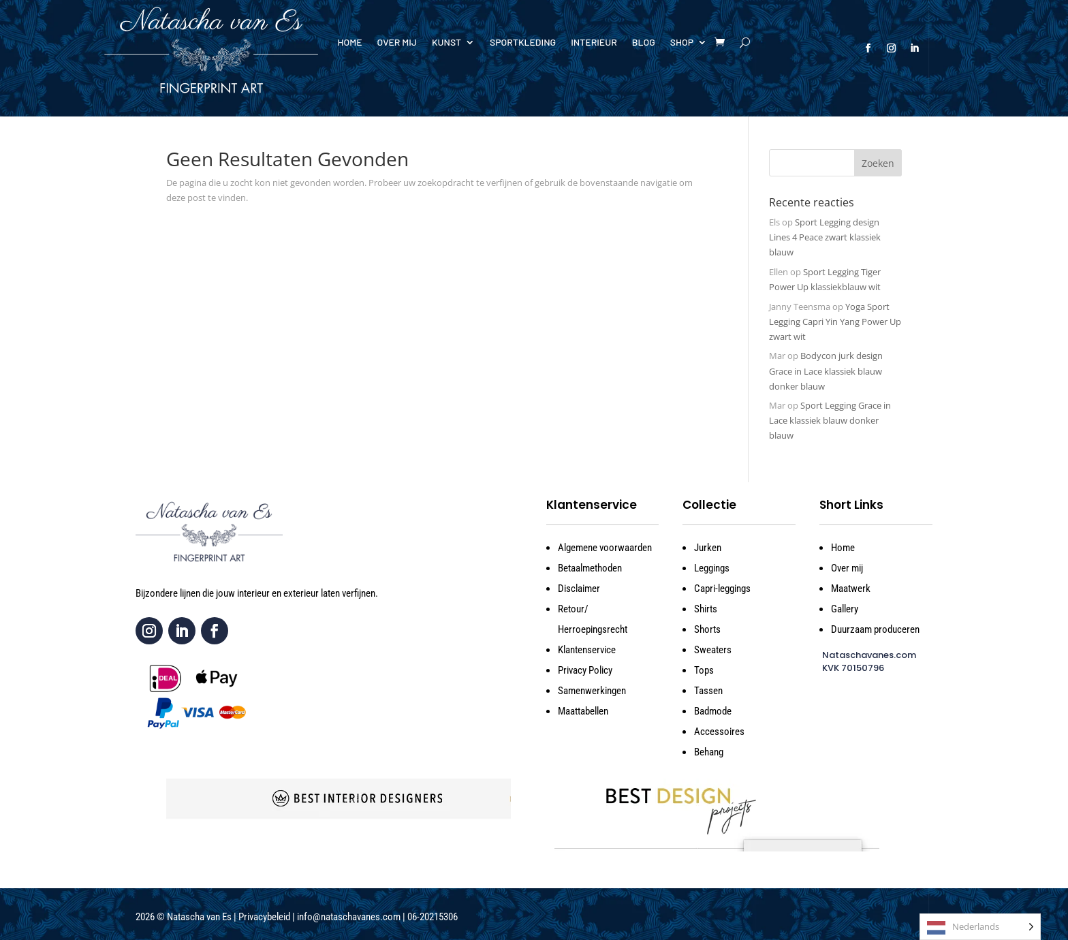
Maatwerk (850, 588)
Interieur (594, 42)
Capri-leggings (722, 588)
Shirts (705, 609)
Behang (708, 752)
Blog (643, 42)
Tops (704, 670)
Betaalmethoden (590, 568)
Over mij (397, 42)
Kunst (446, 42)
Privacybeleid (264, 917)
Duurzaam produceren (875, 629)
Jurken (707, 548)
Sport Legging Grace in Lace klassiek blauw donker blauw (830, 420)
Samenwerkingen (592, 691)
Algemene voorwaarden (605, 548)
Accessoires (719, 731)
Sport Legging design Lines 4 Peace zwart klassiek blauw (825, 237)
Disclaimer (579, 588)
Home (349, 42)
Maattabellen (583, 711)
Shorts (707, 629)
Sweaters (713, 650)
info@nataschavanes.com (348, 917)
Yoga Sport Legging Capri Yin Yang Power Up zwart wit (835, 321)
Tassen (708, 691)
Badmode (713, 711)
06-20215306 (432, 917)
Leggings (711, 568)
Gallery (844, 609)
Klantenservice (587, 650)
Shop (681, 42)
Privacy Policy (585, 670)
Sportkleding (523, 42)
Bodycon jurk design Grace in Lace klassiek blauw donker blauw (826, 370)
